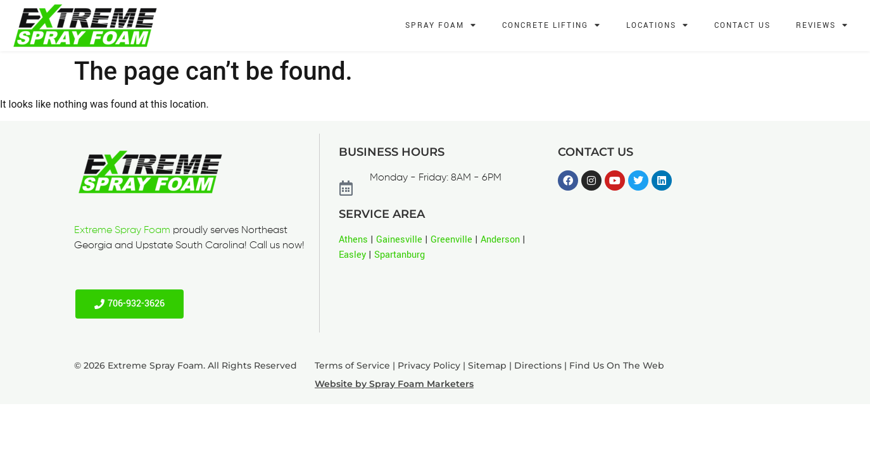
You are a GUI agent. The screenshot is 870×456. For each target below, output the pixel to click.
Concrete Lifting (551, 25)
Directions (538, 365)
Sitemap (487, 365)
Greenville (451, 239)
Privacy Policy (429, 365)
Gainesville (399, 239)
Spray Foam (441, 25)
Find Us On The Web (616, 365)
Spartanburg (399, 255)
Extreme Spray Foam (122, 230)
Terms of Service (352, 365)
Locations (657, 25)
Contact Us (742, 25)
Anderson (500, 239)
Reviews (822, 25)
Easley (352, 255)
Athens (353, 239)
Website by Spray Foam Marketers (394, 384)
